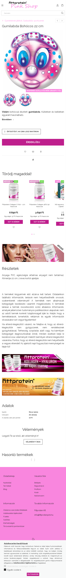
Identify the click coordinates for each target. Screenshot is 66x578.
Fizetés (6, 517)
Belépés (37, 483)
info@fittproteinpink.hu (43, 515)
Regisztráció (39, 486)
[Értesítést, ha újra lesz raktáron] (21, 131)
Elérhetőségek (9, 523)
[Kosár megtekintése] (62, 5)
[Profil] (57, 5)
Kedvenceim (39, 496)
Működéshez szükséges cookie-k (21, 566)
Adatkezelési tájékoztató (12, 513)
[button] (25, 152)
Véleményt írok (33, 442)
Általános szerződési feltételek (15, 510)
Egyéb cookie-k (14, 570)
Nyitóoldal (7, 483)
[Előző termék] (57, 21)
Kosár (36, 492)
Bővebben (7, 119)
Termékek (7, 486)
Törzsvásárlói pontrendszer (13, 526)
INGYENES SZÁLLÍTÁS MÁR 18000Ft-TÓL (44, 91)
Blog (5, 489)
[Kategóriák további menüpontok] (2, 5)
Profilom (37, 489)
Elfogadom (33, 574)
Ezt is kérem (13, 222)
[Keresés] (33, 13)
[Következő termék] (62, 21)
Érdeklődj (33, 142)
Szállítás (6, 520)
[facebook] (33, 160)
